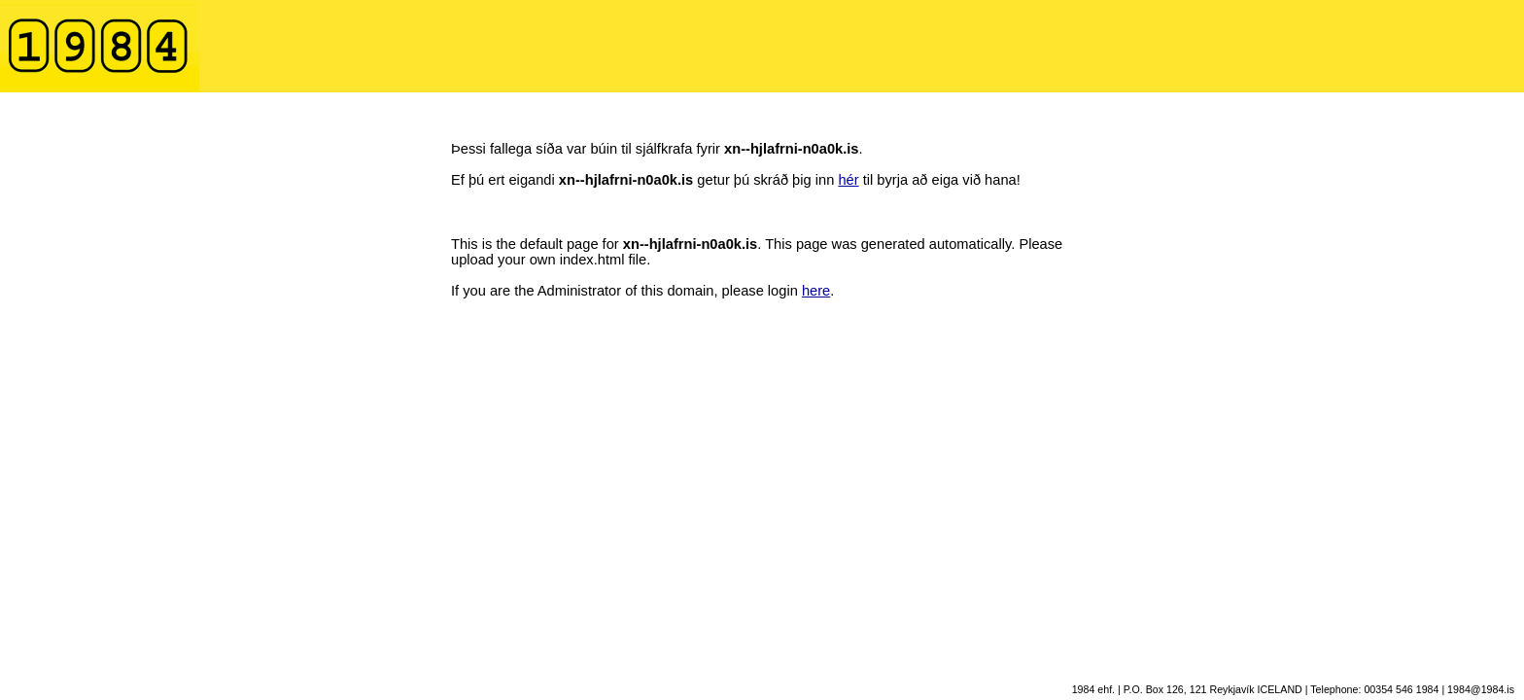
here (816, 290)
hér (848, 180)
